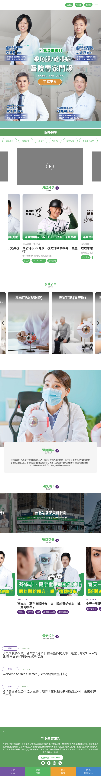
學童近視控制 (88, 141)
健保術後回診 (88, 771)
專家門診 (38, 771)
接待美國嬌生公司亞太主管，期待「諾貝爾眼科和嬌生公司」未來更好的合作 (49, 693)
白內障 (41, 141)
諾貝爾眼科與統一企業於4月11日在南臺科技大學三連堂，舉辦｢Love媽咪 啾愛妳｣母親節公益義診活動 (50, 655)
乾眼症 (55, 141)
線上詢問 (63, 771)
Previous (3, 323)
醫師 (78, 4)
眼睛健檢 (70, 141)
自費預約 (12, 771)
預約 (88, 4)
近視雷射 (9, 141)
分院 (69, 4)
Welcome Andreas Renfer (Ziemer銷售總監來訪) (35, 674)
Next (98, 323)
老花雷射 (26, 141)
